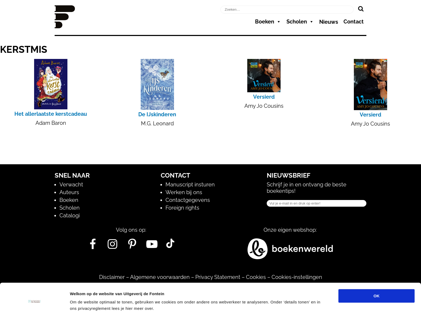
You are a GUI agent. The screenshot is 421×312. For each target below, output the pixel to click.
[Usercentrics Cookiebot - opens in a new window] (34, 302)
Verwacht (71, 184)
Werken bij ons (183, 192)
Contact (353, 21)
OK (377, 271)
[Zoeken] (360, 8)
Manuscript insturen (190, 184)
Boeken (268, 21)
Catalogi (69, 215)
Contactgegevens (187, 200)
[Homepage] (65, 26)
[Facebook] (93, 246)
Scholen (300, 21)
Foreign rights (182, 208)
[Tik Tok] (170, 246)
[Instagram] (112, 246)
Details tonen (288, 301)
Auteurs (69, 192)
